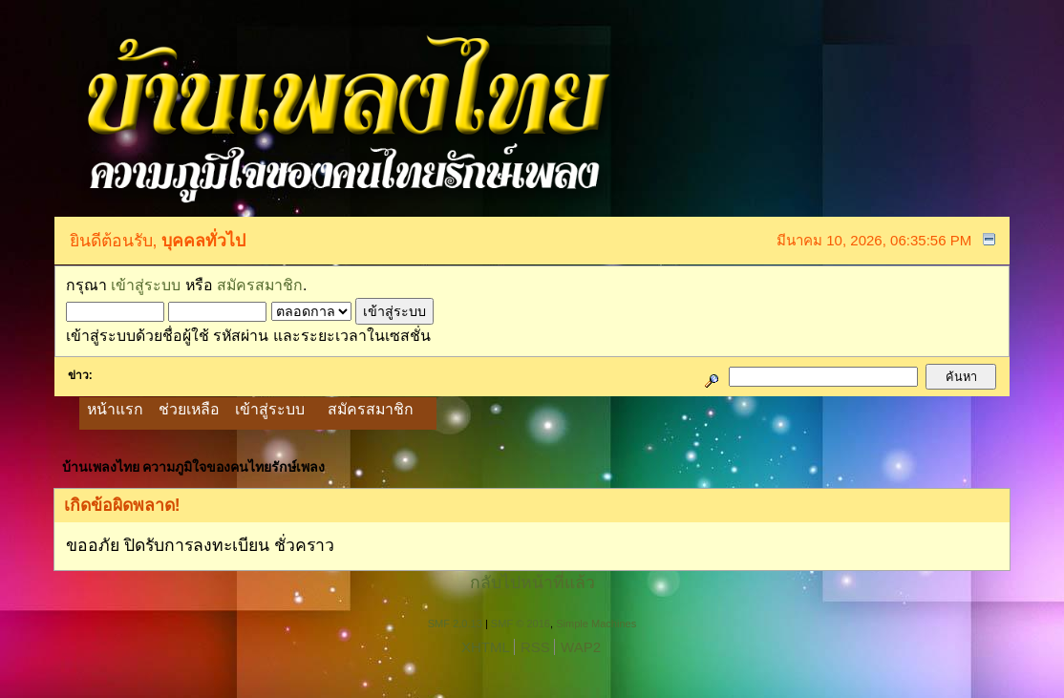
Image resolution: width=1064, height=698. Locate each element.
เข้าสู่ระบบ (146, 285)
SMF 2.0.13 (455, 623)
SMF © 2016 (520, 623)
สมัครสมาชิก (260, 285)
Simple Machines (596, 623)
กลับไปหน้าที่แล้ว (532, 582)
